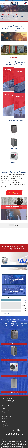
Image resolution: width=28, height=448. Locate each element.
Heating (3, 390)
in (13, 423)
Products (4, 401)
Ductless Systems (6, 406)
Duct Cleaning (5, 396)
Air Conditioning (5, 392)
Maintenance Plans (6, 398)
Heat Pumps (5, 405)
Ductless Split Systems (14, 358)
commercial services (14, 57)
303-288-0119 (3, 3)
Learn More (14, 248)
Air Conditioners (14, 325)
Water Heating (5, 393)
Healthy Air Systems (6, 397)
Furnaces (4, 403)
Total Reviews (14, 193)
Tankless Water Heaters (14, 374)
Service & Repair (7, 388)
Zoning (3, 394)
